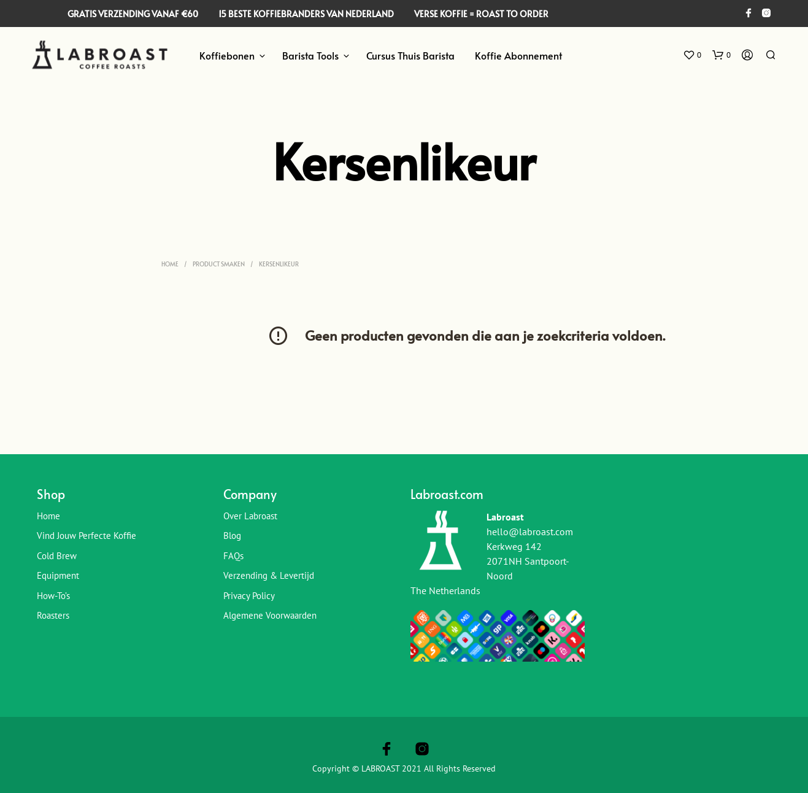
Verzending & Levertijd (268, 575)
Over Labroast (250, 516)
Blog (232, 535)
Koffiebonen (227, 55)
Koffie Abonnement (518, 55)
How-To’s (53, 596)
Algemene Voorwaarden (270, 615)
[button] (692, 55)
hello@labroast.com (530, 531)
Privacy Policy (249, 596)
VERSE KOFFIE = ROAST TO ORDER (481, 14)
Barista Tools (310, 55)
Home (170, 264)
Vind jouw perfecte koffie (86, 535)
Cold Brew (57, 556)
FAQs (233, 556)
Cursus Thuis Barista (410, 55)
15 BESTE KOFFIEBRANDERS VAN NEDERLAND (306, 14)
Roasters (53, 615)
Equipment (58, 575)
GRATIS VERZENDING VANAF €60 (132, 14)
